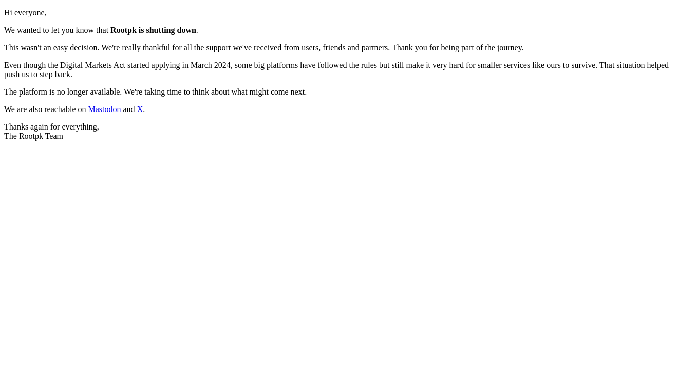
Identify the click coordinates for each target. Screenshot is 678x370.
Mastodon (104, 109)
